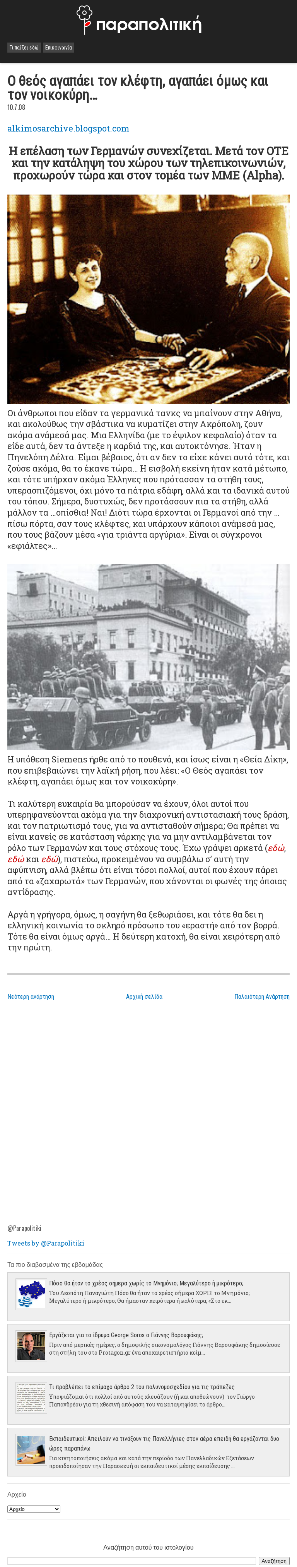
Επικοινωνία (58, 47)
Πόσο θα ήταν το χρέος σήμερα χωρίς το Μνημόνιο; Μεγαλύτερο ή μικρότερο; (146, 1283)
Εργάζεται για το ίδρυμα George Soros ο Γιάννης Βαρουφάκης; (126, 1335)
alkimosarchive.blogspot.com (68, 128)
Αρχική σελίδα (144, 996)
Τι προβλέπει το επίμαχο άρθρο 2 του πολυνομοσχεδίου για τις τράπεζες (142, 1387)
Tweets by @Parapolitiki (45, 1243)
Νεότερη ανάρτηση (30, 996)
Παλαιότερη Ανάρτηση (262, 996)
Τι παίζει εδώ (24, 47)
